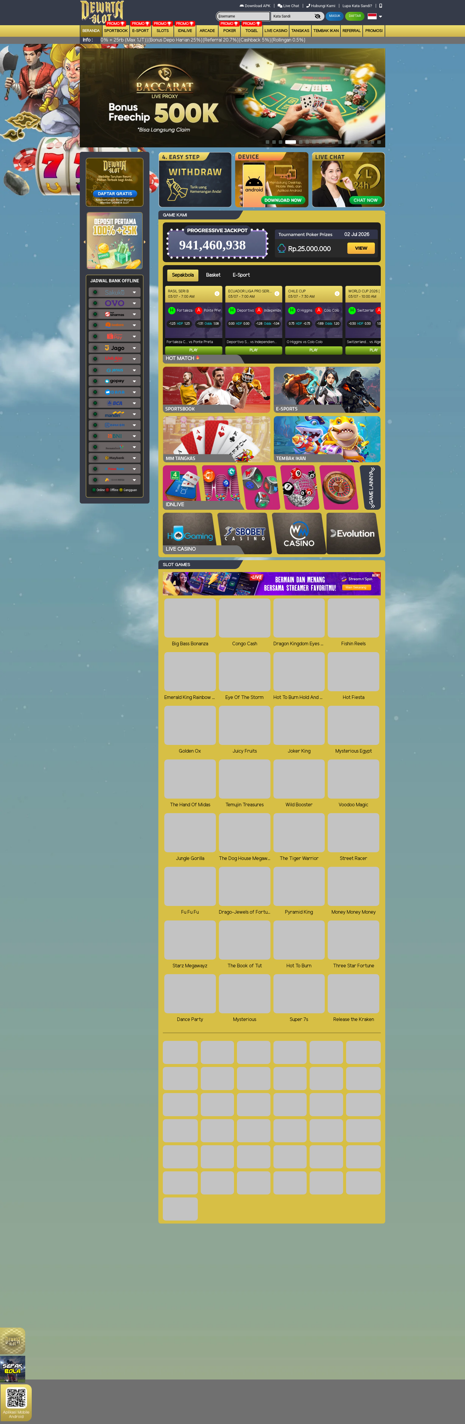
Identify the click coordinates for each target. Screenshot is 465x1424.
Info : (88, 40)
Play (196, 350)
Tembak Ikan (326, 31)
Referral (352, 31)
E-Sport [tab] (241, 275)
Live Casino (276, 31)
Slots (163, 31)
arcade (207, 31)
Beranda (91, 31)
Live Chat (288, 6)
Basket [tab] (213, 275)
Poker (229, 31)
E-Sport (140, 31)
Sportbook (116, 31)
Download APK (255, 6)
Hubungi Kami (321, 6)
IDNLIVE (185, 31)
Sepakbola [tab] (183, 275)
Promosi (374, 31)
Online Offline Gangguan (114, 490)
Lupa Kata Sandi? (358, 6)
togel (251, 31)
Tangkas (300, 31)
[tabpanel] (274, 320)
